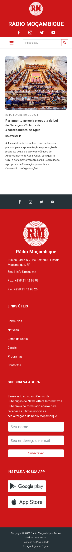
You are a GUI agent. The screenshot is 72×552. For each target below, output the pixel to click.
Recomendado (13, 136)
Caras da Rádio (18, 339)
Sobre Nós (15, 321)
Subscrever (36, 453)
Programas (15, 356)
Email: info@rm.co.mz (22, 272)
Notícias (13, 330)
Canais (12, 347)
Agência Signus (40, 546)
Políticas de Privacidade (36, 542)
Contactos (14, 365)
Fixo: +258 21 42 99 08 (23, 280)
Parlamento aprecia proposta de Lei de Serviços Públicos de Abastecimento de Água (31, 125)
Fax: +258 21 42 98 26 (23, 289)
